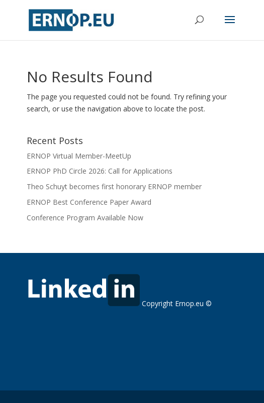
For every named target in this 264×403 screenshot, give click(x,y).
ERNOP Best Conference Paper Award (89, 202)
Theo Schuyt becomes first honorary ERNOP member (114, 186)
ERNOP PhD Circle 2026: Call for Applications (99, 171)
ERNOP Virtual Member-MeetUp (79, 156)
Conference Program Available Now (85, 217)
